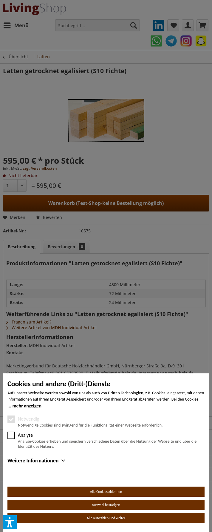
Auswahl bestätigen (106, 505)
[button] (10, 522)
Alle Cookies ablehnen (106, 492)
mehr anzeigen (26, 406)
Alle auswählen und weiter (106, 518)
